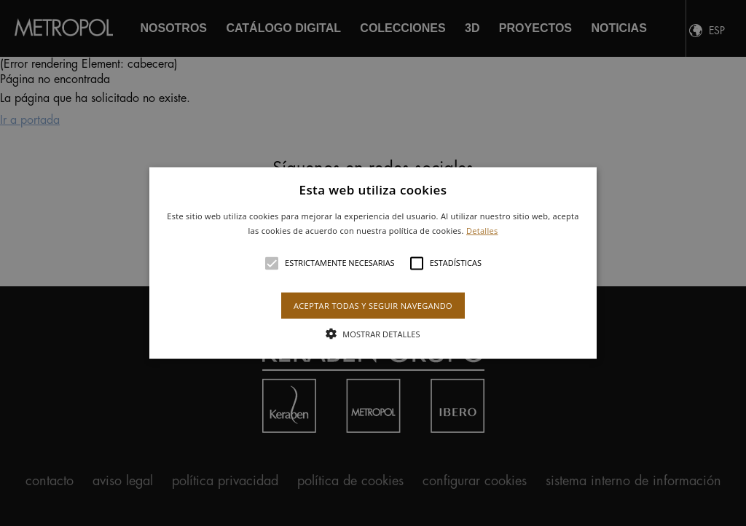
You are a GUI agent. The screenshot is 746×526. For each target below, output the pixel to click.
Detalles (482, 229)
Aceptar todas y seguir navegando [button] (373, 304)
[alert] (373, 263)
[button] (373, 263)
